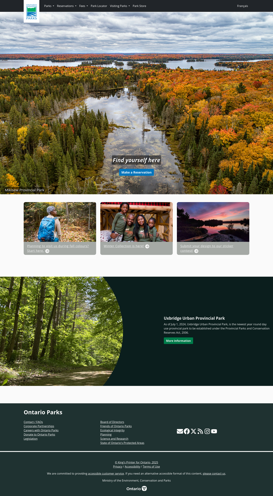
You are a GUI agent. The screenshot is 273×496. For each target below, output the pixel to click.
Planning (106, 434)
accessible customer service (106, 473)
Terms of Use (151, 466)
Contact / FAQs (33, 422)
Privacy (117, 466)
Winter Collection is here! (124, 254)
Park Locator (99, 6)
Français (242, 6)
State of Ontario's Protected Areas (122, 443)
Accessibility (132, 466)
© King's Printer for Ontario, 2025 (136, 462)
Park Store (139, 6)
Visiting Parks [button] (119, 6)
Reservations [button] (65, 6)
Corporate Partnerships (39, 426)
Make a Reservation (136, 172)
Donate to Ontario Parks (39, 434)
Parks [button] (48, 6)
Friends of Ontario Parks (116, 426)
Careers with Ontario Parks (41, 430)
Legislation (31, 439)
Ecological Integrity (112, 430)
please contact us (214, 473)
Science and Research (114, 439)
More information (178, 341)
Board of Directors (112, 422)
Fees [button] (82, 6)
